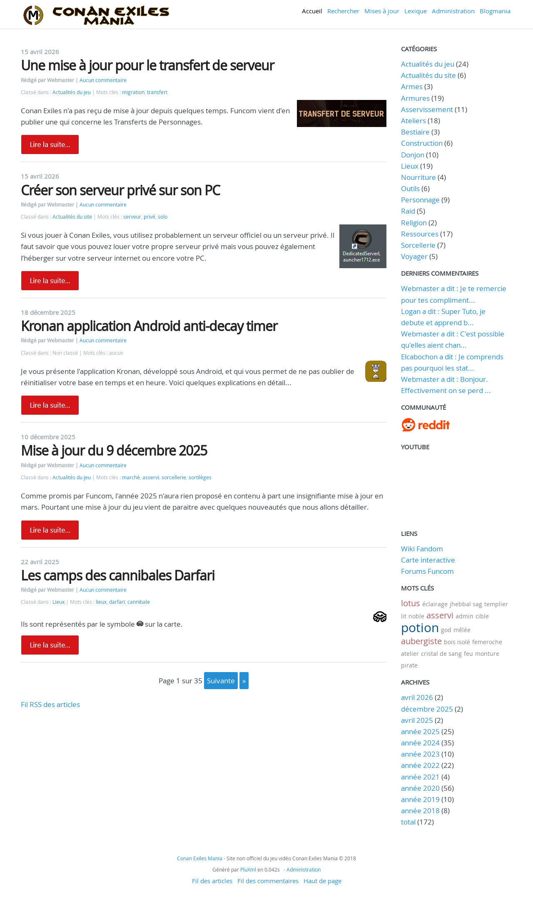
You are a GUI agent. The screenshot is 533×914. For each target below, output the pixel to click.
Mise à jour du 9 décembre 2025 (114, 450)
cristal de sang (441, 653)
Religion (414, 222)
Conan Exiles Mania (199, 858)
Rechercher (343, 11)
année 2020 (420, 788)
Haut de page (322, 881)
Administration (453, 11)
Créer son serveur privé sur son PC (120, 190)
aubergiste (421, 641)
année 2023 (420, 754)
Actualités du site (72, 217)
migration (133, 92)
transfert (157, 92)
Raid (408, 211)
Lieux (58, 602)
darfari (117, 602)
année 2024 (420, 742)
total (409, 822)
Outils (410, 188)
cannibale (138, 602)
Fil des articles (212, 881)
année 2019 (420, 799)
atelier (410, 653)
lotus (410, 603)
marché (131, 477)
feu (468, 653)
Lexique (415, 11)
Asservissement (427, 109)
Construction (422, 143)
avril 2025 (417, 720)
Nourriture (418, 177)
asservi (150, 477)
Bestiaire (415, 132)
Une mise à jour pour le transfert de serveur (147, 65)
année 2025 (420, 731)
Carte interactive (428, 560)
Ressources (419, 234)
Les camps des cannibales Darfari (117, 575)
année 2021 (420, 777)
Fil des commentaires (268, 881)
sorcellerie (174, 477)
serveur (132, 217)
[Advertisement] (203, 768)
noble (416, 616)
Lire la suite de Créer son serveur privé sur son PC (50, 281)
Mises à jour (381, 11)
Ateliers (413, 120)
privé (149, 217)
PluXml (248, 869)
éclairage (435, 604)
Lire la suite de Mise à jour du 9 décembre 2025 (50, 530)
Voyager (414, 256)
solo (162, 217)
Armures (415, 98)
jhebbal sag (466, 604)
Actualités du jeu (71, 92)
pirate (409, 665)
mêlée (462, 630)
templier (496, 604)
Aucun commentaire (103, 80)
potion (420, 627)
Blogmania (495, 11)
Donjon (412, 154)
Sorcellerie (418, 245)
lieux (101, 602)
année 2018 (420, 810)
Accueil (312, 11)
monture (487, 653)
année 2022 (420, 765)
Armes (412, 86)
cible (482, 616)
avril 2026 (417, 697)
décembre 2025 (427, 709)
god (446, 630)
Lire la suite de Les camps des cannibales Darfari (50, 645)
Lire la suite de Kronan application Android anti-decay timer (50, 405)
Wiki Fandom (422, 548)
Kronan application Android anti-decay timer (149, 326)
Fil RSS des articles (50, 704)
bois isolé (457, 642)
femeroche (487, 642)
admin (464, 616)
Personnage (420, 199)
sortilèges (200, 477)
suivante (221, 680)
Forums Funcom (427, 571)
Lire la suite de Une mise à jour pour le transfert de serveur (50, 144)
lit (403, 616)
